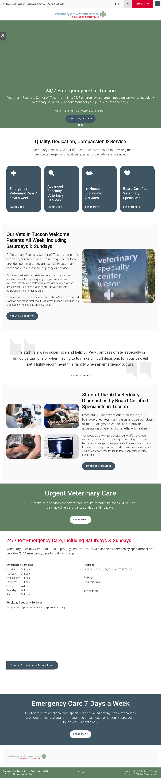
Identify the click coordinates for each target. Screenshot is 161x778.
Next (155, 358)
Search (8, 774)
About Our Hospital (22, 316)
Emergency (143, 4)
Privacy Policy (30, 771)
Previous (5, 358)
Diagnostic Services (98, 466)
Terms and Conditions (13, 771)
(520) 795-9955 (57, 4)
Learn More (17, 207)
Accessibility (43, 771)
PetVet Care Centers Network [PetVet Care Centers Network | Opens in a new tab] (145, 774)
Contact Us (91, 591)
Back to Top (26, 774)
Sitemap (16, 774)
